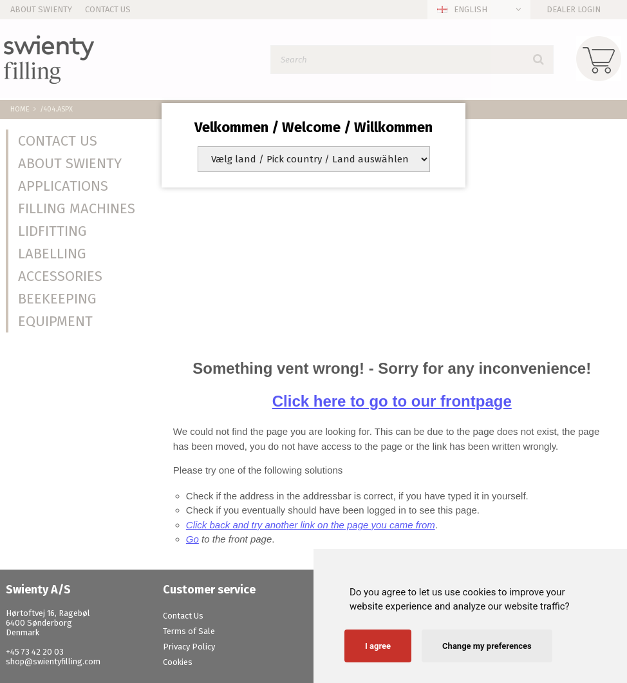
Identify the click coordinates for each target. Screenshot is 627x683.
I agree (378, 646)
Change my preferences (487, 646)
